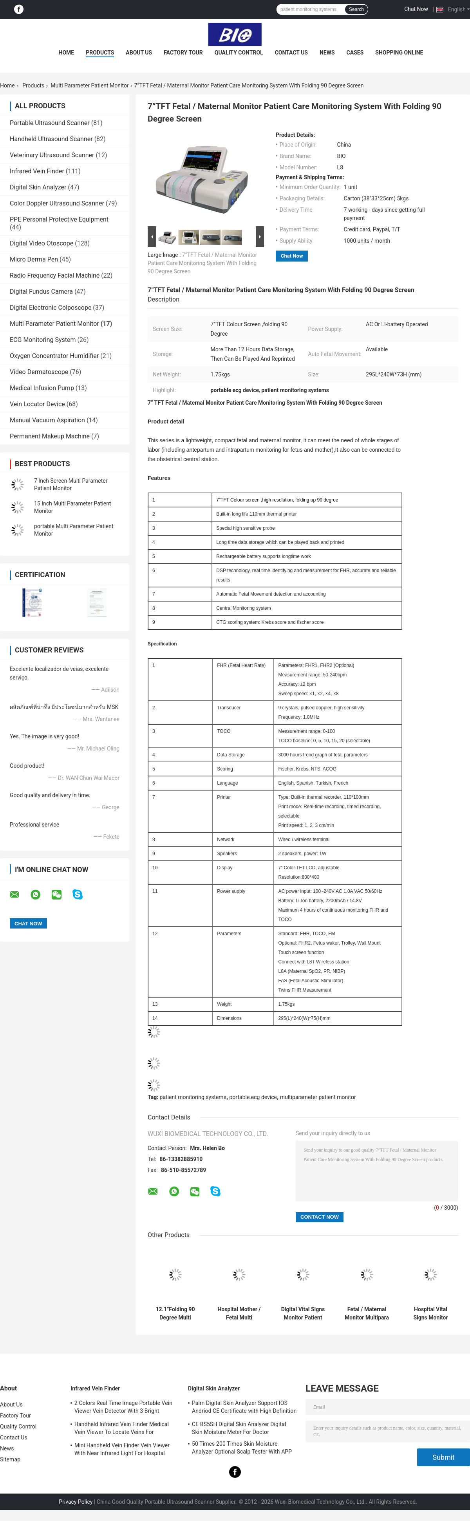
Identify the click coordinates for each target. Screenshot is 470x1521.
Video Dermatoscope (39, 372)
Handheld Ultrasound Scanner (51, 139)
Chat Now (416, 9)
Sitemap (10, 1459)
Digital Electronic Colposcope (50, 307)
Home (66, 52)
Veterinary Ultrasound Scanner (52, 155)
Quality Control (239, 52)
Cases (355, 52)
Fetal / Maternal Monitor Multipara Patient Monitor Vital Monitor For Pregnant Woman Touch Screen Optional (367, 1313)
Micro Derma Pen (34, 259)
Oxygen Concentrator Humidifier (54, 356)
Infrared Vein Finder (37, 171)
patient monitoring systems (193, 1097)
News (327, 52)
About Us (139, 52)
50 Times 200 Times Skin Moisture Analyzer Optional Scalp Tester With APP (242, 1448)
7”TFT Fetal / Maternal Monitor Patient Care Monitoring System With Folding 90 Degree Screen (202, 263)
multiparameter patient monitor (318, 1097)
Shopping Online (399, 52)
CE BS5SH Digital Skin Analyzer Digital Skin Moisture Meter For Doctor (239, 1428)
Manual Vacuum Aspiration (47, 420)
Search (356, 9)
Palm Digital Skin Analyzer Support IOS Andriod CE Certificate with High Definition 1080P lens (244, 1408)
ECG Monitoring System (43, 339)
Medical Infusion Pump (42, 388)
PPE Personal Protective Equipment (59, 219)
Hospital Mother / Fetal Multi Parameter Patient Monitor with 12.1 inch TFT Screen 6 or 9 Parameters (239, 1313)
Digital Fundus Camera (41, 291)
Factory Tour (183, 52)
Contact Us (291, 52)
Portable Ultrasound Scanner (50, 123)
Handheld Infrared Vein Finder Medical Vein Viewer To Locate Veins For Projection (121, 1429)
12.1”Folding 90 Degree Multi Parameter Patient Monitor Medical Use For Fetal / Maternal (175, 1313)
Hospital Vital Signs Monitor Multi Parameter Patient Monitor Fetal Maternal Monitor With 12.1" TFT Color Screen (431, 1313)
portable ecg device (253, 1097)
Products (100, 52)
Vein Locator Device (37, 404)
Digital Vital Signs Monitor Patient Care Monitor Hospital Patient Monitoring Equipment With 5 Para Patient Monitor (303, 1313)
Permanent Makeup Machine (50, 436)
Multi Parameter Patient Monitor (89, 85)
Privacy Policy (75, 1502)
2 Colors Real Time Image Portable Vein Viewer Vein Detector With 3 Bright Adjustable (123, 1408)
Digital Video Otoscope (41, 243)
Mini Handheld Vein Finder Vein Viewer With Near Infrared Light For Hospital (122, 1449)
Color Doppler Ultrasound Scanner (57, 203)
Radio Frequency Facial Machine (54, 275)
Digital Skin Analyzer (38, 187)
